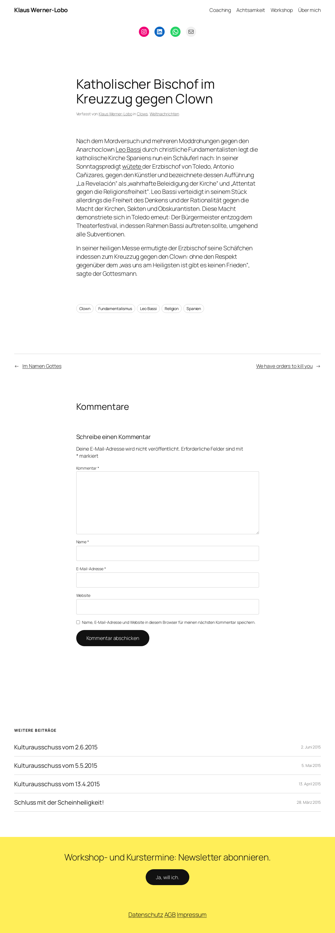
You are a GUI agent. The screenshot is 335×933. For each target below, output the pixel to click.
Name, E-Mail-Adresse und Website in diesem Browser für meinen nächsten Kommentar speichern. (168, 622)
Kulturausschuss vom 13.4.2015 (57, 784)
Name (82, 541)
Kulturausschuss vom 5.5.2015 (55, 765)
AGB (170, 914)
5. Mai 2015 (311, 765)
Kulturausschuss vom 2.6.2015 (55, 747)
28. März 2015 (309, 802)
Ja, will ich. (167, 877)
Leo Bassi (128, 149)
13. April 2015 (310, 783)
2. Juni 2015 (311, 747)
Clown (85, 308)
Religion (172, 308)
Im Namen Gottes (42, 365)
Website (83, 595)
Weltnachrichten (164, 113)
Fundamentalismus (115, 308)
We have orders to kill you (284, 365)
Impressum (192, 914)
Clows (142, 113)
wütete (132, 166)
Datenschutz (145, 914)
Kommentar (87, 468)
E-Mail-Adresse (91, 568)
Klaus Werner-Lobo (41, 10)
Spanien (193, 308)
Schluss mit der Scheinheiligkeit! (59, 802)
